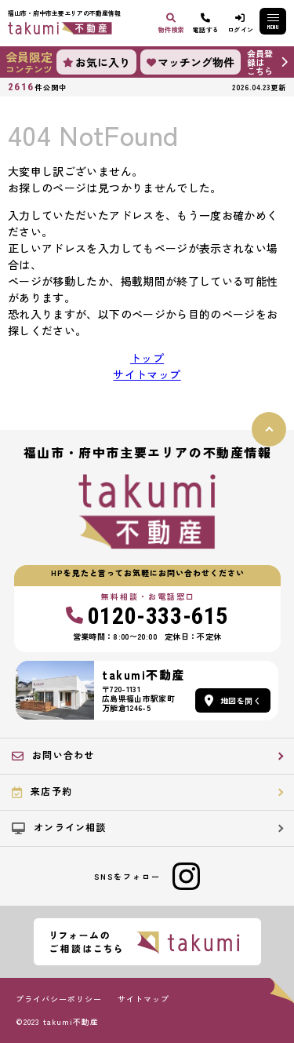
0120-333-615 (147, 616)
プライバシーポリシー (59, 999)
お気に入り (96, 62)
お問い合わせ (53, 755)
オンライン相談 (59, 827)
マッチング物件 (190, 62)
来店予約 (42, 791)
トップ (147, 358)
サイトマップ (146, 374)
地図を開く (233, 700)
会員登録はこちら (260, 62)
